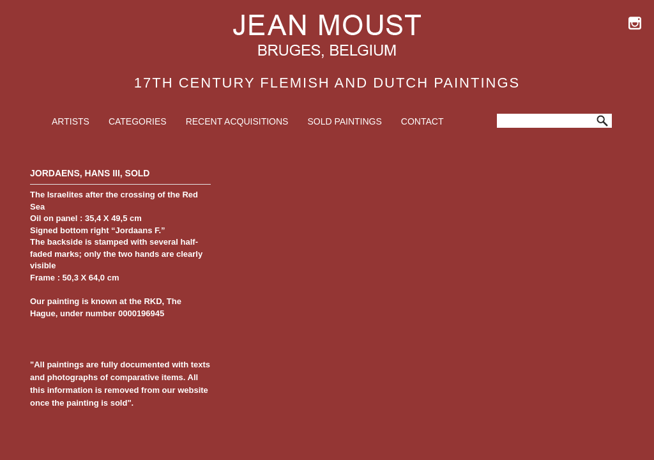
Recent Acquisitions (237, 121)
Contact (422, 121)
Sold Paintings (344, 121)
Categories (138, 121)
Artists (70, 121)
